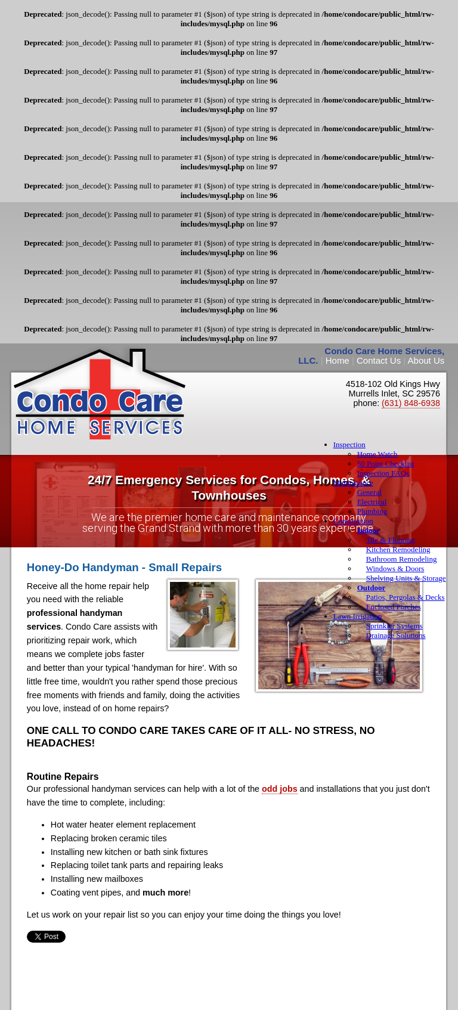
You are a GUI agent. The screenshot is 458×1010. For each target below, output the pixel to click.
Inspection (349, 444)
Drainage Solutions (396, 635)
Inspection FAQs (383, 473)
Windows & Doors (395, 568)
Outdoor (371, 587)
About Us (426, 360)
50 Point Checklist (385, 463)
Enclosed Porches (393, 606)
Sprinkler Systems (394, 625)
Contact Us (379, 360)
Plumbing (372, 511)
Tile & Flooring (390, 539)
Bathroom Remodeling (401, 558)
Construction (353, 520)
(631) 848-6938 (411, 403)
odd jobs (280, 789)
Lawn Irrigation (357, 616)
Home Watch (377, 454)
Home (337, 360)
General (369, 492)
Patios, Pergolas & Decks (405, 597)
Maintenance (353, 482)
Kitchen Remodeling (398, 549)
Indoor (368, 530)
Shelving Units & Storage (406, 578)
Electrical (372, 501)
